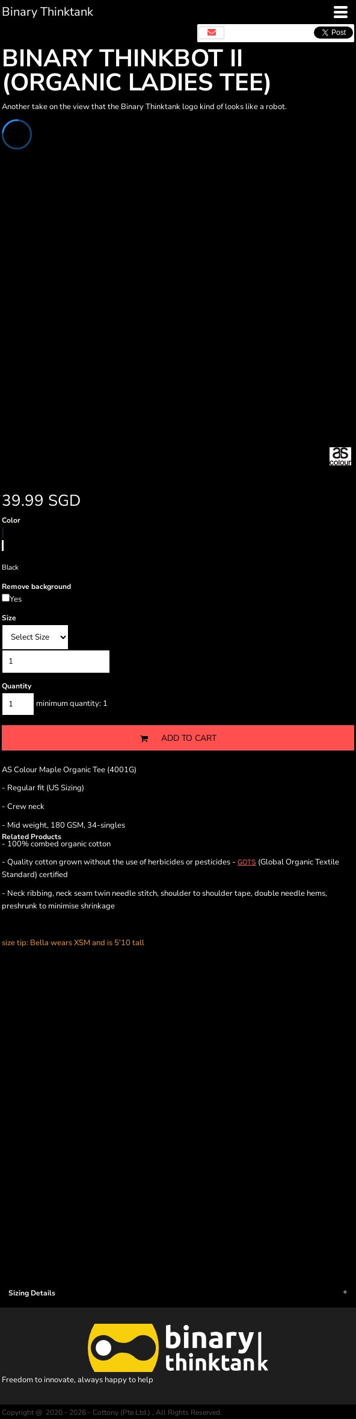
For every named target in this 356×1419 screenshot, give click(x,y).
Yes (16, 599)
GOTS (247, 861)
